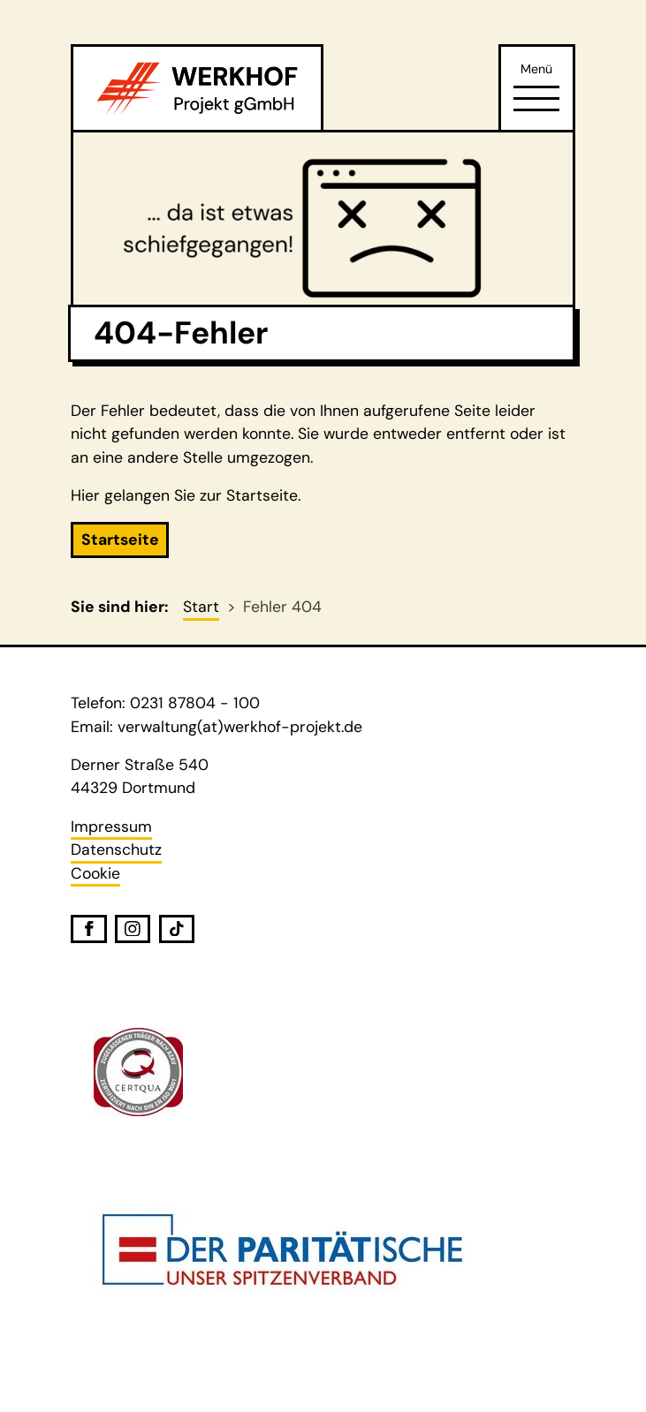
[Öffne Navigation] (536, 98)
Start (201, 606)
